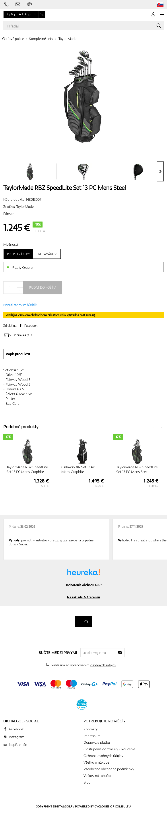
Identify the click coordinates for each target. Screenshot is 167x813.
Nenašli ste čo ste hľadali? (20, 305)
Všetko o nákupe (96, 762)
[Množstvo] (13, 287)
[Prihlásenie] (153, 14)
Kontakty (91, 729)
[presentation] (160, 171)
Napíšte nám (18, 744)
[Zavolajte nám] (6, 4)
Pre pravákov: (18, 254)
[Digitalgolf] (83, 621)
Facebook (30, 325)
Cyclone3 (102, 806)
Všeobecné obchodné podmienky (109, 768)
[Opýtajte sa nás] (29, 4)
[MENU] (161, 14)
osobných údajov (103, 665)
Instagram (16, 736)
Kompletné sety (41, 38)
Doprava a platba (97, 742)
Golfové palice (13, 38)
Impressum (92, 735)
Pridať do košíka (42, 287)
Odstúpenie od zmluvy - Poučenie (109, 749)
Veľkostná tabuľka (97, 775)
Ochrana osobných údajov (103, 755)
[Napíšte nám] (18, 4)
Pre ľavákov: (47, 254)
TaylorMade (67, 38)
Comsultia (123, 806)
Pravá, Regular (22, 267)
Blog (87, 782)
